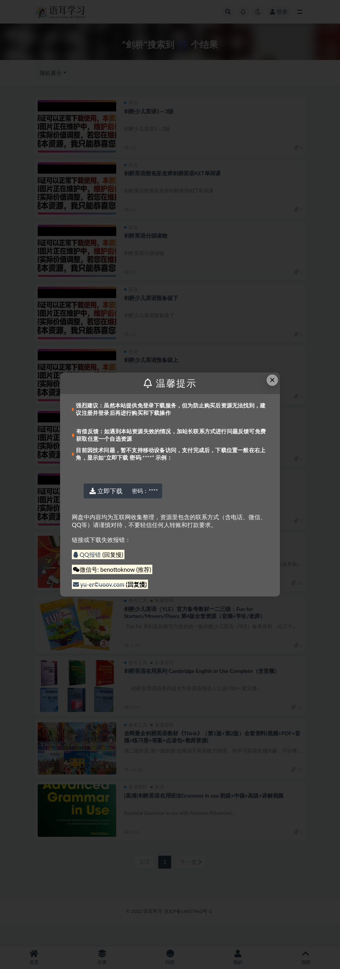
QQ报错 (87, 554)
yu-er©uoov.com (99, 584)
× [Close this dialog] (272, 380)
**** (145, 490)
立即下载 (106, 490)
